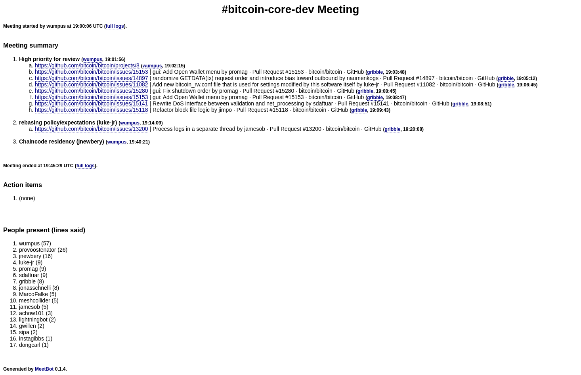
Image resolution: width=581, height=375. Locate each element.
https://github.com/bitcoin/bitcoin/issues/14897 (91, 78)
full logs (115, 26)
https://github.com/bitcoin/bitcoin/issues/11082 (91, 84)
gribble (375, 72)
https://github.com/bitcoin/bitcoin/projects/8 (87, 65)
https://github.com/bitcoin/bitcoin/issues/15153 (91, 72)
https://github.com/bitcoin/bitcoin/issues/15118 (91, 110)
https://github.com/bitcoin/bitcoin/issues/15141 (91, 103)
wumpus (92, 59)
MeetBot (44, 369)
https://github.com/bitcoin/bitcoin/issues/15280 (91, 91)
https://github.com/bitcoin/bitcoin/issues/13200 (91, 129)
